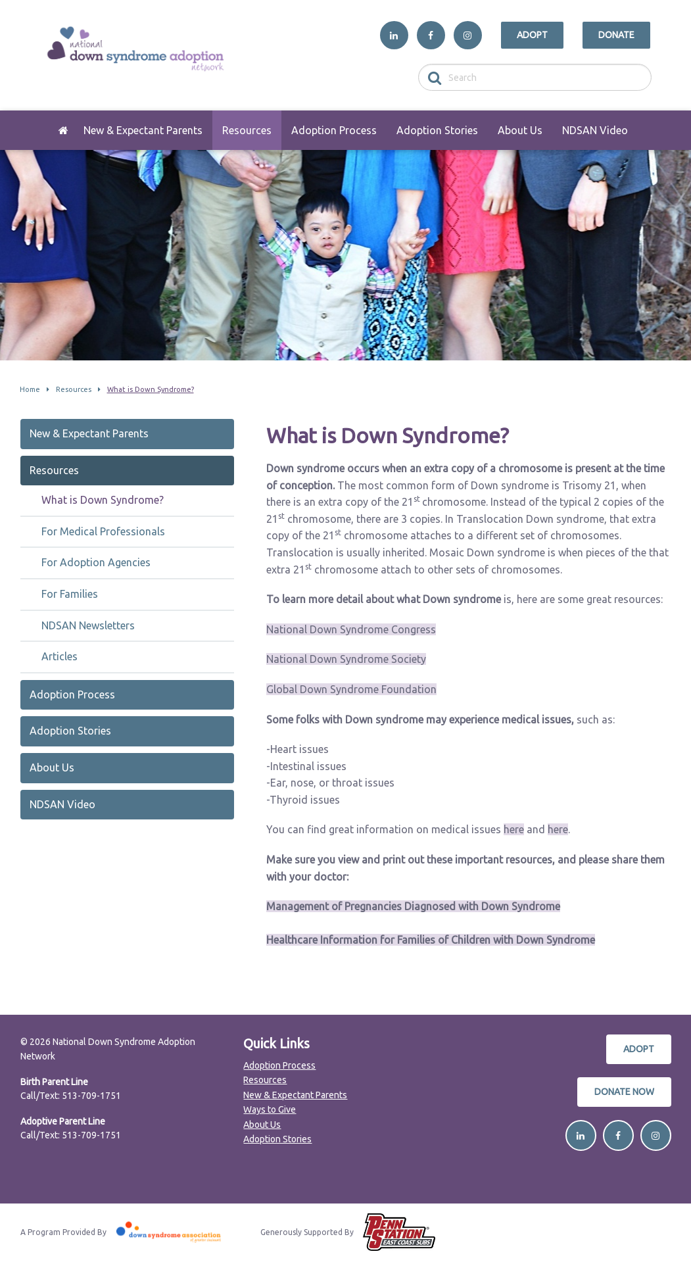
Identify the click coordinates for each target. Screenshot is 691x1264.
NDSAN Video (595, 130)
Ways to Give (269, 1109)
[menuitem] (64, 130)
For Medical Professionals (103, 531)
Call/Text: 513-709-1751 (70, 1095)
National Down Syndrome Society (346, 659)
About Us (520, 130)
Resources (247, 130)
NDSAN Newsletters (88, 625)
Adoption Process (334, 130)
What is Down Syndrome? (102, 500)
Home (64, 130)
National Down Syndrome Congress (351, 629)
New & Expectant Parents (143, 130)
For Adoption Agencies (96, 562)
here (514, 829)
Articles (59, 656)
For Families (69, 594)
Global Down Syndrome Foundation (351, 689)
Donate (616, 35)
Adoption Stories (437, 130)
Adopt (532, 35)
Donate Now (624, 1091)
